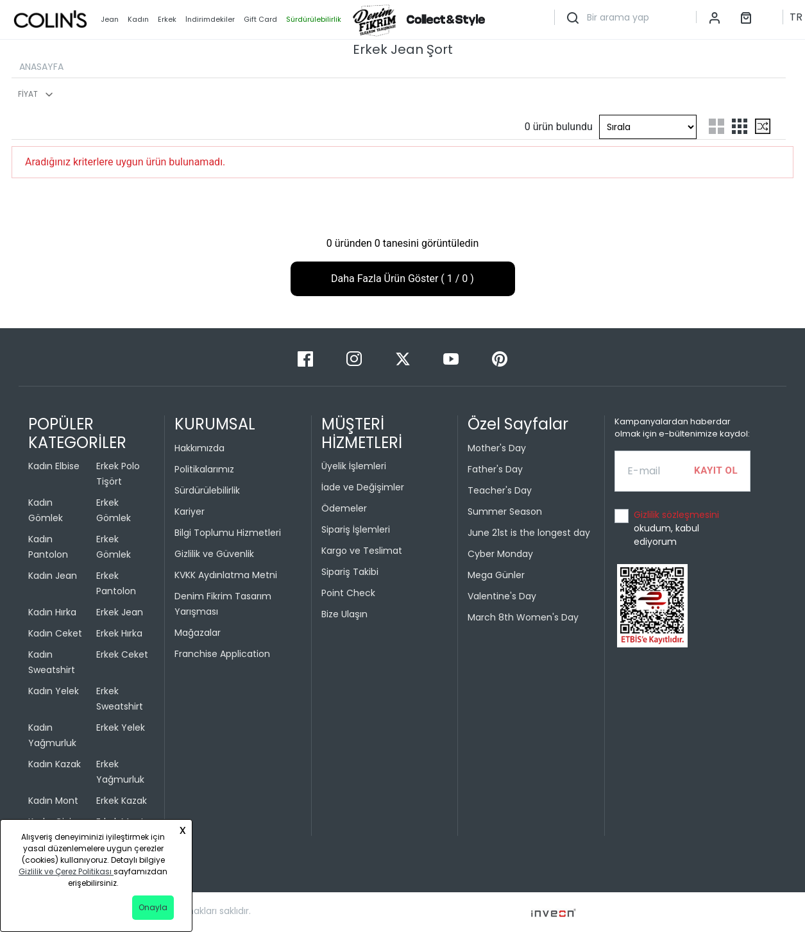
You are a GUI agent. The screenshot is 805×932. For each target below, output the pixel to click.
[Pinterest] (499, 358)
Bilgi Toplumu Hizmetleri (227, 532)
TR (796, 17)
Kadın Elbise (54, 466)
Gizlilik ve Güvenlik (214, 553)
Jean (110, 19)
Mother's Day (497, 448)
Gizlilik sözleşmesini (676, 514)
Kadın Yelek (53, 691)
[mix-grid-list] (762, 126)
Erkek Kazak (121, 800)
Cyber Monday (500, 553)
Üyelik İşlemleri (353, 466)
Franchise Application (222, 653)
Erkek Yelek (120, 727)
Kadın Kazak (54, 764)
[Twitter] (404, 358)
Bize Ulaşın (344, 614)
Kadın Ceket (55, 633)
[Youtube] (452, 358)
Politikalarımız (204, 469)
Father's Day (495, 469)
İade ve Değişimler (362, 487)
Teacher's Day (500, 490)
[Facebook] (307, 358)
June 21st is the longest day (529, 532)
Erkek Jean (119, 612)
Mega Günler (496, 575)
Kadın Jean (52, 575)
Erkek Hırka (119, 633)
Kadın (138, 19)
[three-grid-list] (739, 126)
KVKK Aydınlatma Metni (225, 575)
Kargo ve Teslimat (361, 550)
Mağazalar (197, 632)
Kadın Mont (53, 800)
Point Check (348, 593)
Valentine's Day (502, 596)
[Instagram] (355, 358)
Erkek (167, 19)
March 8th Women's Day (523, 617)
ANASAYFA (41, 66)
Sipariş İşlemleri (355, 529)
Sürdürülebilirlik (207, 490)
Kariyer (189, 511)
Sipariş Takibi (349, 571)
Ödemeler (344, 508)
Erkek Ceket (122, 654)
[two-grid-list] (716, 126)
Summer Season (505, 511)
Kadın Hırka (52, 612)
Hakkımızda (199, 448)
